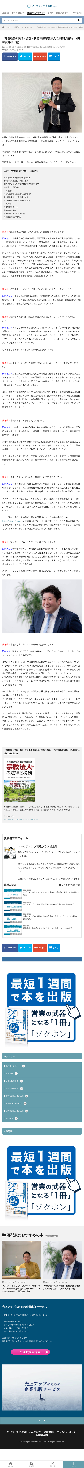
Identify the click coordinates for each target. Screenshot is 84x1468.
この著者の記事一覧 (69, 884)
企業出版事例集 (14, 1081)
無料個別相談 (42, 1435)
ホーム (10, 1464)
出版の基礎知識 (16, 898)
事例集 (50, 13)
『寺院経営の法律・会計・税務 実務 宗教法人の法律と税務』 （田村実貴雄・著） (61, 1287)
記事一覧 (52, 1464)
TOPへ (73, 1464)
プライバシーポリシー (67, 1432)
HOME (7, 27)
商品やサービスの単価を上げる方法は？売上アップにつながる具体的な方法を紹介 (51, 917)
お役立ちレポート (63, 13)
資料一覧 (12, 1118)
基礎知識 (5, 13)
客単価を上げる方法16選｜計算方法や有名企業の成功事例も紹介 (48, 904)
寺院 (14, 50)
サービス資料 (78, 13)
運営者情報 (49, 1432)
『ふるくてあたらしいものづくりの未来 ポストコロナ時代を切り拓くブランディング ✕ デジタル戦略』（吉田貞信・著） (21, 1288)
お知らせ (12, 1073)
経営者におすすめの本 (36, 13)
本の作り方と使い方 (16, 1103)
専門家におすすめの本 (23, 27)
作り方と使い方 (18, 13)
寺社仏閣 (7, 50)
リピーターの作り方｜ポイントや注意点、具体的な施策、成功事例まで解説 (51, 893)
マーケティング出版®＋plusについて (24, 1432)
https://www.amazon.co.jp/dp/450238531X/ (21, 819)
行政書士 (19, 50)
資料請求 (31, 1464)
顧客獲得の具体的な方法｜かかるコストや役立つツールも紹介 (47, 928)
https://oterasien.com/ (12, 521)
